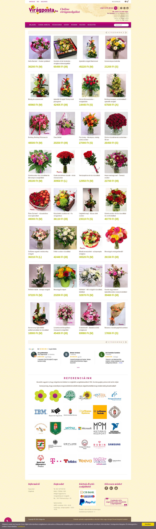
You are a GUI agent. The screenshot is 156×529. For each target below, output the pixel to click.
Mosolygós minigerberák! (114, 251)
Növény (66, 25)
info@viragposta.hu (60, 493)
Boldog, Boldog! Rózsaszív (38, 137)
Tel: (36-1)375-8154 (59, 489)
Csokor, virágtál (44, 25)
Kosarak (74, 25)
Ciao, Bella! (58, 137)
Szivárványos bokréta (112, 61)
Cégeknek (31, 491)
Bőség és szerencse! (35, 99)
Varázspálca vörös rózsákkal (89, 175)
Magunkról (44, 1)
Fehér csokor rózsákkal (62, 251)
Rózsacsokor (57, 25)
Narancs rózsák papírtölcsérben (116, 328)
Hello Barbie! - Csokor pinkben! (39, 61)
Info (38, 1)
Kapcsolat (32, 1)
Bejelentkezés (116, 1)
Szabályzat (21, 526)
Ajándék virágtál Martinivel (88, 61)
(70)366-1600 (62, 491)
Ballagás (32, 25)
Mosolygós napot (60, 289)
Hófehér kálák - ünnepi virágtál (39, 289)
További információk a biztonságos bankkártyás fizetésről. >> (90, 511)
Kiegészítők (92, 25)
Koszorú (82, 25)
